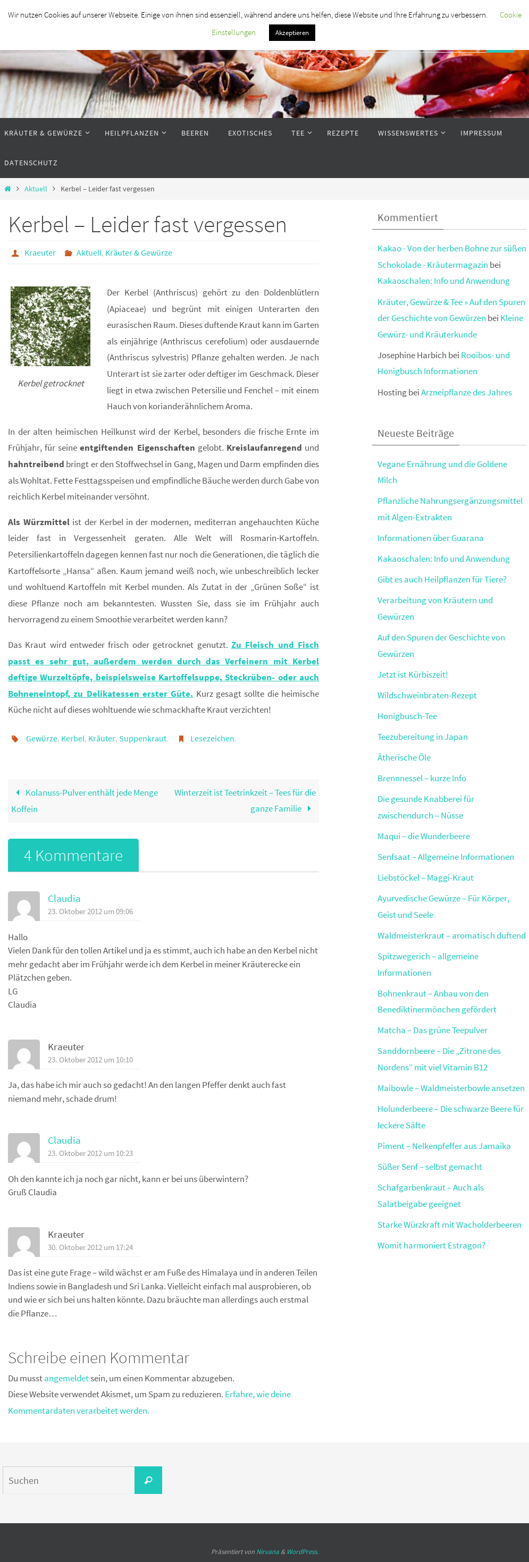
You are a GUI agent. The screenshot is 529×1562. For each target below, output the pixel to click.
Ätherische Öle (404, 757)
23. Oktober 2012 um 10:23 (90, 1153)
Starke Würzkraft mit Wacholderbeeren (449, 1224)
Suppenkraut (142, 738)
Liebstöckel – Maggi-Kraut (425, 877)
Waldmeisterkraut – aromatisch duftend (451, 935)
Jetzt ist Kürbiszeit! (412, 674)
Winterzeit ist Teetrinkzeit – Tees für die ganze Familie (245, 801)
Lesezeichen (212, 738)
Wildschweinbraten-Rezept (427, 695)
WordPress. (302, 1551)
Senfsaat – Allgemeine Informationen (445, 857)
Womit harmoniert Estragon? (431, 1245)
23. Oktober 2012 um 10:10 (90, 1059)
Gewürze (41, 738)
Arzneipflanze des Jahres (466, 392)
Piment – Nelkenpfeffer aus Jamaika (444, 1146)
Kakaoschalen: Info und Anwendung (443, 280)
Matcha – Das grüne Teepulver (432, 1030)
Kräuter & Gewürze (138, 252)
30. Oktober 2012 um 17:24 (90, 1247)
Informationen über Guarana (430, 538)
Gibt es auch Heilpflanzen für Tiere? (442, 579)
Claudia (64, 898)
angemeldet (66, 1378)
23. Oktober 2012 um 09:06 (90, 911)
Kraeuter (40, 252)
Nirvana (267, 1551)
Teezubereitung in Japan (422, 736)
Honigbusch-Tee (407, 716)
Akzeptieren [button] (292, 32)
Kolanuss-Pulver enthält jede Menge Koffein (84, 801)
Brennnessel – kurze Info (421, 778)
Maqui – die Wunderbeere (423, 836)
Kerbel (73, 738)
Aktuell (35, 188)
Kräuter (101, 738)
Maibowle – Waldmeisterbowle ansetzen (451, 1088)
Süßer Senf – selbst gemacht (429, 1166)
